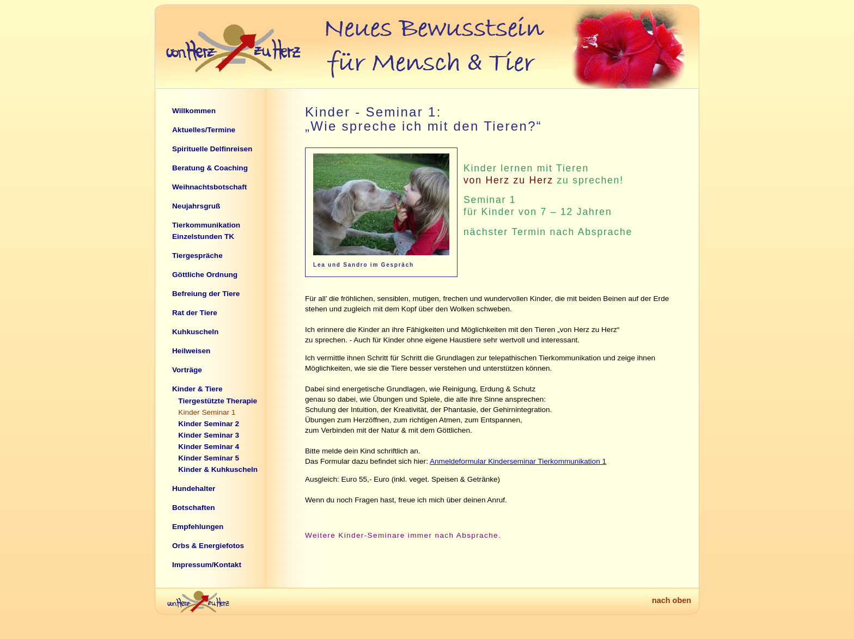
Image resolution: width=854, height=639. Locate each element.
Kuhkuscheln (195, 332)
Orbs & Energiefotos (208, 546)
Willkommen (194, 111)
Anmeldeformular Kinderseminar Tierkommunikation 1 (518, 461)
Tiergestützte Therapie (217, 401)
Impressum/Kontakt (206, 565)
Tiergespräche (197, 255)
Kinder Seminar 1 (206, 412)
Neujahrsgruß (196, 206)
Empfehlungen (197, 527)
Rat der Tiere (194, 313)
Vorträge (187, 370)
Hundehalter (193, 488)
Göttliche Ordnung (204, 275)
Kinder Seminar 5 (208, 458)
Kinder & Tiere (197, 389)
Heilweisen (191, 351)
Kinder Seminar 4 (208, 447)
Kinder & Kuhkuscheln (218, 469)
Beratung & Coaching (210, 168)
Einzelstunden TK (203, 236)
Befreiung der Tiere (206, 294)
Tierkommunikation (206, 225)
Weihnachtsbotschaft (209, 187)
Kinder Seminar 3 (208, 435)
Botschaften (193, 507)
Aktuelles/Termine (203, 130)
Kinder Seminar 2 (208, 424)
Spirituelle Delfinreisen (212, 149)
